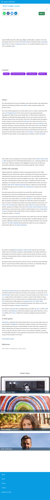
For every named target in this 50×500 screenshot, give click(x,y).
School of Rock (27, 250)
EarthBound (14, 324)
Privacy (3, 483)
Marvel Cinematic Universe (11, 291)
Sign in (42, 13)
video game (19, 44)
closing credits (25, 42)
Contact (4, 488)
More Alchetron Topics (8, 339)
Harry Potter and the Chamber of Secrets (36, 207)
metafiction (41, 123)
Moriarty (17, 213)
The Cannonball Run (28, 187)
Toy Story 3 (13, 313)
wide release (10, 185)
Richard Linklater (18, 250)
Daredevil (29, 198)
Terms (3, 479)
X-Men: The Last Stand (8, 205)
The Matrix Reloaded (13, 223)
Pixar (14, 309)
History (6, 74)
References (42, 74)
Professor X (32, 205)
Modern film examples (18, 74)
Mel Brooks (42, 134)
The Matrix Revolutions (21, 225)
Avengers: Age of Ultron (22, 305)
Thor (3, 301)
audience (25, 105)
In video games (32, 74)
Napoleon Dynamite (20, 185)
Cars (3, 313)
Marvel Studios (6, 295)
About (3, 474)
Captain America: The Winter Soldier (33, 301)
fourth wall (26, 121)
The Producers (30, 132)
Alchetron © (6, 492)
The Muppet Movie (11, 113)
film (8, 44)
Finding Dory (14, 311)
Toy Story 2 (37, 309)
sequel (13, 46)
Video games (5, 322)
